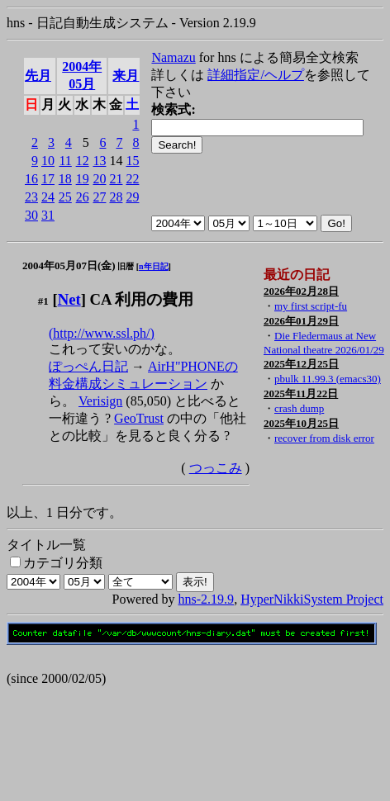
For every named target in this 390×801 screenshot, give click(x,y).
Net (69, 299)
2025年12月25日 (301, 364)
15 (132, 161)
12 (82, 161)
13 (99, 161)
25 (65, 197)
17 (48, 179)
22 (132, 179)
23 (31, 197)
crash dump (299, 408)
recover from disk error (324, 438)
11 (65, 161)
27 (99, 197)
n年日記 (154, 266)
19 (82, 179)
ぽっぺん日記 (88, 366)
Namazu (173, 57)
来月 (125, 76)
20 (99, 179)
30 (31, 215)
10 (48, 161)
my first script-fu (310, 306)
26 (82, 197)
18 (65, 179)
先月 (38, 76)
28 (115, 197)
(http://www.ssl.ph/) (102, 333)
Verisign (100, 401)
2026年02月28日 (301, 291)
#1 (43, 301)
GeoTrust (139, 418)
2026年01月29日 (301, 321)
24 (48, 197)
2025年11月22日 (301, 393)
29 (132, 197)
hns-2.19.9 (206, 599)
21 (115, 179)
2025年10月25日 (301, 423)
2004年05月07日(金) (69, 265)
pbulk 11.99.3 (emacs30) (327, 378)
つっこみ (215, 468)
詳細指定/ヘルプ (255, 75)
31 (48, 215)
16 (31, 179)
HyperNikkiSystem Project (311, 599)
